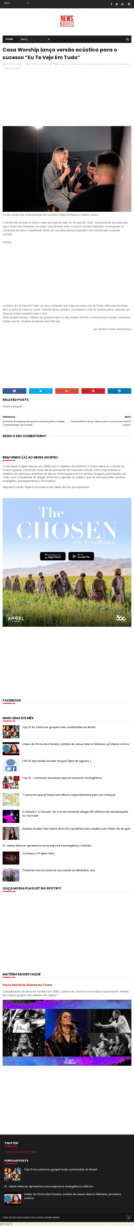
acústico (64, 64)
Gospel (91, 64)
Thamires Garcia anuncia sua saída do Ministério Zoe (58, 870)
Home (9, 39)
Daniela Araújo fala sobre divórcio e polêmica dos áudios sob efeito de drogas (76, 829)
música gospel (11, 68)
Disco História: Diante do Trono (27, 985)
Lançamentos (121, 64)
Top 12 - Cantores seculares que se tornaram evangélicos (62, 778)
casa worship (78, 64)
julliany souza (104, 64)
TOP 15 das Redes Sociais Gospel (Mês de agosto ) (56, 761)
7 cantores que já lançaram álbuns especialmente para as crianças (68, 795)
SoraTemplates (26, 1217)
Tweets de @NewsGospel (20, 1152)
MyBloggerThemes (49, 1217)
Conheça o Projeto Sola (38, 853)
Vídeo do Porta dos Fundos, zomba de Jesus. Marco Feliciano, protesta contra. (76, 744)
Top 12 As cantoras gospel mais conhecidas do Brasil (58, 727)
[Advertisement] (67, 667)
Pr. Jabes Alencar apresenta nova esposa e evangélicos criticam (47, 845)
